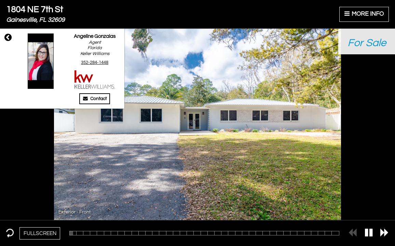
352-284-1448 (94, 62)
